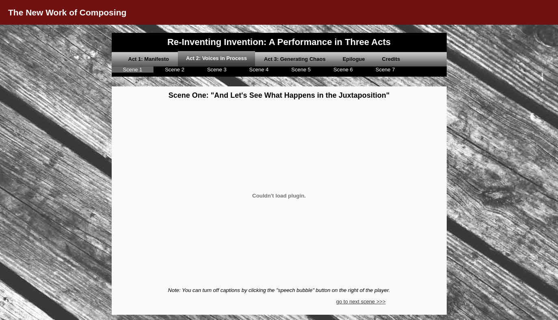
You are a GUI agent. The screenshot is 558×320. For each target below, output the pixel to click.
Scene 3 (217, 70)
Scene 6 (343, 70)
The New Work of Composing (67, 12)
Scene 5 (301, 70)
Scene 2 (174, 70)
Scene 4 (259, 70)
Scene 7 (385, 70)
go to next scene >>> (361, 302)
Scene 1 (133, 70)
